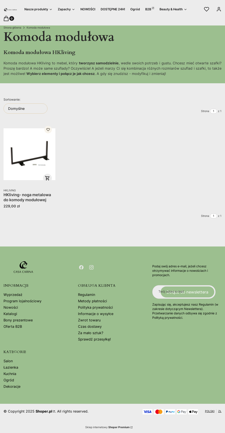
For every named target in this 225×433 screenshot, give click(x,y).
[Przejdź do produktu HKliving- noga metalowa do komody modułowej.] (29, 154)
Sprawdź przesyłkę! (94, 339)
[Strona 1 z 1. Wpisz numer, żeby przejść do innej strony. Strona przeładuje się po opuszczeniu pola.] (213, 111)
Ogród (9, 380)
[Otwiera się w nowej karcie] (81, 267)
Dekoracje (12, 386)
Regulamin (86, 294)
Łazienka (11, 367)
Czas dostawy (90, 326)
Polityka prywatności (95, 307)
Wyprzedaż (13, 294)
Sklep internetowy (107, 427)
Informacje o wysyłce (95, 314)
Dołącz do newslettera (187, 292)
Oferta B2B (13, 326)
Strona (205, 111)
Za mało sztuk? (90, 333)
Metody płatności (92, 301)
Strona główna (12, 27)
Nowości (11, 307)
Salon (8, 361)
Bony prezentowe (18, 320)
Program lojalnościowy (23, 301)
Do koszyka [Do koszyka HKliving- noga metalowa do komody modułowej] (47, 178)
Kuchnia (10, 373)
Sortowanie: (12, 99)
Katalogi (10, 314)
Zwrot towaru (89, 320)
